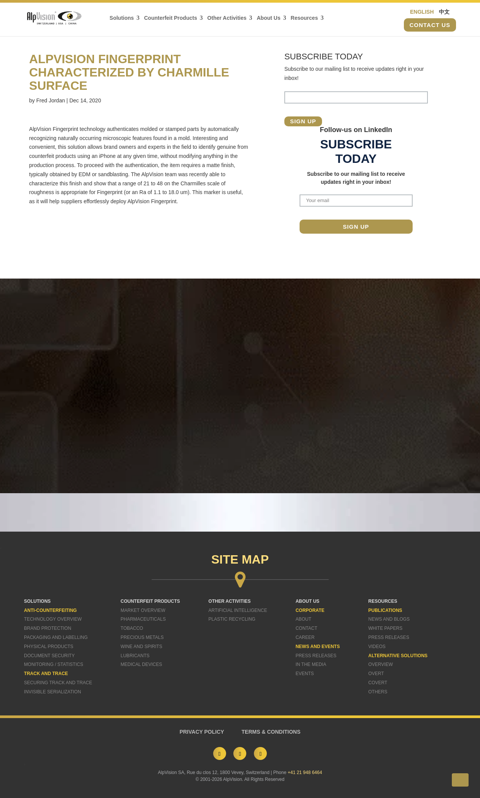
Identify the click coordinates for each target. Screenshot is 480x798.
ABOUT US (307, 601)
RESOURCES (382, 601)
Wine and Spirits (141, 646)
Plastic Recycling (232, 619)
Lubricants (135, 655)
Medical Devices (141, 664)
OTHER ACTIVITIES (230, 601)
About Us (269, 18)
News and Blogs (389, 619)
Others (378, 691)
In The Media (310, 664)
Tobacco (132, 628)
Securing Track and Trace (58, 682)
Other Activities (227, 18)
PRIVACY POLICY (202, 732)
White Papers (385, 628)
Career (304, 637)
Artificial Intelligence (238, 610)
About (303, 619)
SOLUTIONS (37, 601)
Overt (376, 673)
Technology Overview (53, 619)
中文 (444, 12)
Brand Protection (47, 628)
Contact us (430, 25)
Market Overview (143, 610)
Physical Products (48, 646)
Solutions (122, 18)
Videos (377, 646)
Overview (380, 664)
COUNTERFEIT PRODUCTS (150, 601)
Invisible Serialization (52, 691)
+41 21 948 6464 (305, 772)
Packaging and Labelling (56, 637)
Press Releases (315, 655)
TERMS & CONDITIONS (271, 732)
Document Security (49, 655)
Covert (378, 682)
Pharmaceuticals (143, 619)
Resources (305, 18)
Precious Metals (142, 637)
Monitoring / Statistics (53, 664)
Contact (306, 628)
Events (304, 673)
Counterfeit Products (171, 18)
